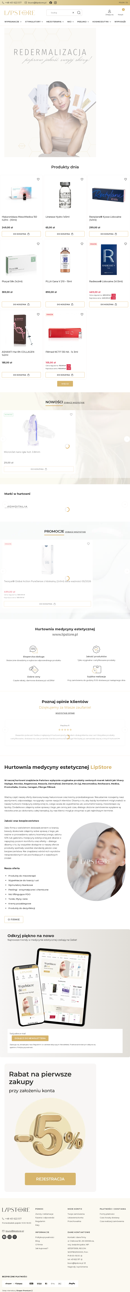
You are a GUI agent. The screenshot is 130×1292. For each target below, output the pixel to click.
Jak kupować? (41, 1248)
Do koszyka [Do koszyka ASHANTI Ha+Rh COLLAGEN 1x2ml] (19, 375)
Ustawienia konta (75, 1217)
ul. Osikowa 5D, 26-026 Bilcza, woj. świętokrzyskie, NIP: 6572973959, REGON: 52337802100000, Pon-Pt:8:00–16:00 (81, 1248)
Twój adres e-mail (18, 1033)
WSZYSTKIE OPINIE (65, 713)
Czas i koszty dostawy (109, 1217)
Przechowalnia (74, 1221)
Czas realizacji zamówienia (112, 1221)
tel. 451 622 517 (74, 1259)
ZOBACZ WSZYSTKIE (74, 402)
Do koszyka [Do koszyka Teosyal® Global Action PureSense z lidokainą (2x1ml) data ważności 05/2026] (45, 604)
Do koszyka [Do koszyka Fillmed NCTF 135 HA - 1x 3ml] (63, 375)
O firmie (39, 1244)
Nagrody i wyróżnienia (78, 1267)
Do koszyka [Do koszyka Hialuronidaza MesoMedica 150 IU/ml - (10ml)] (19, 234)
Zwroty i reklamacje (44, 1214)
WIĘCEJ (65, 384)
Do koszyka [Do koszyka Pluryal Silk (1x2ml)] (19, 304)
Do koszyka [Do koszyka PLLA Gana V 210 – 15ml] (63, 304)
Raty (37, 1225)
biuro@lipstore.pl (76, 1263)
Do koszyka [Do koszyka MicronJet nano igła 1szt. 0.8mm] (37, 469)
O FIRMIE (14, 919)
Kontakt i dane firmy (77, 1237)
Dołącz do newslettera (30, 1038)
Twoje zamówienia (76, 1214)
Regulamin (40, 1221)
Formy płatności (107, 1214)
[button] (78, 12)
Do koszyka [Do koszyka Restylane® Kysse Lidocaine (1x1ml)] (107, 234)
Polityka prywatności (44, 1237)
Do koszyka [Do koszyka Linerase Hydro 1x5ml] (63, 234)
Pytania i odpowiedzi (44, 1217)
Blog (37, 1241)
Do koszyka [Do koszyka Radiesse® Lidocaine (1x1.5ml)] (107, 304)
